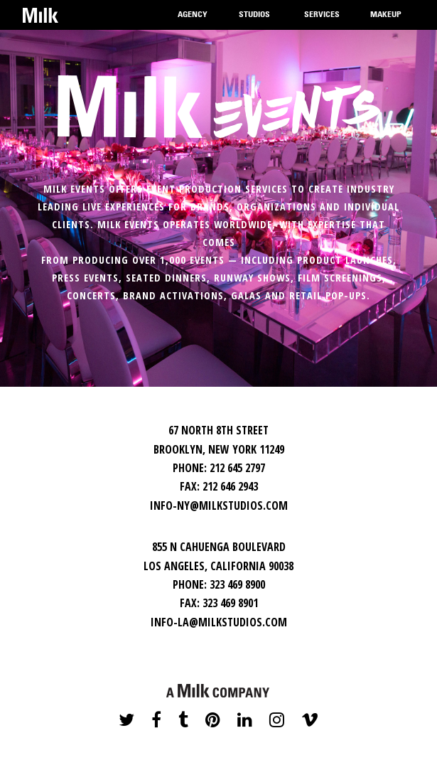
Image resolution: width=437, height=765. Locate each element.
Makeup (385, 20)
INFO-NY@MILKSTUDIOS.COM (219, 505)
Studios (254, 20)
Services (321, 20)
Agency (192, 20)
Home (40, 15)
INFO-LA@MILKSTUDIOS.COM (219, 622)
